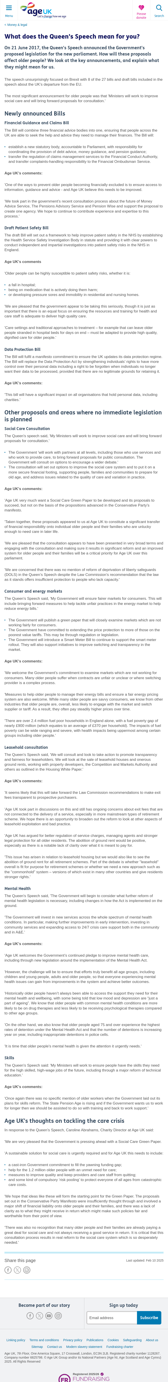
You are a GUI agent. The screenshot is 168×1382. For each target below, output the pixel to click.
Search (159, 16)
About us (152, 1340)
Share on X (17, 1270)
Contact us (54, 1347)
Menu (9, 16)
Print (26, 1270)
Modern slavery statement (84, 1347)
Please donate (141, 15)
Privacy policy (72, 1340)
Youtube (48, 1315)
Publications (95, 1340)
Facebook (30, 1315)
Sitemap (37, 1347)
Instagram (58, 1315)
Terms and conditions (44, 1340)
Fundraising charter (119, 1347)
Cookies (113, 1340)
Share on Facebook (8, 1270)
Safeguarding (132, 1340)
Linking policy (15, 1340)
